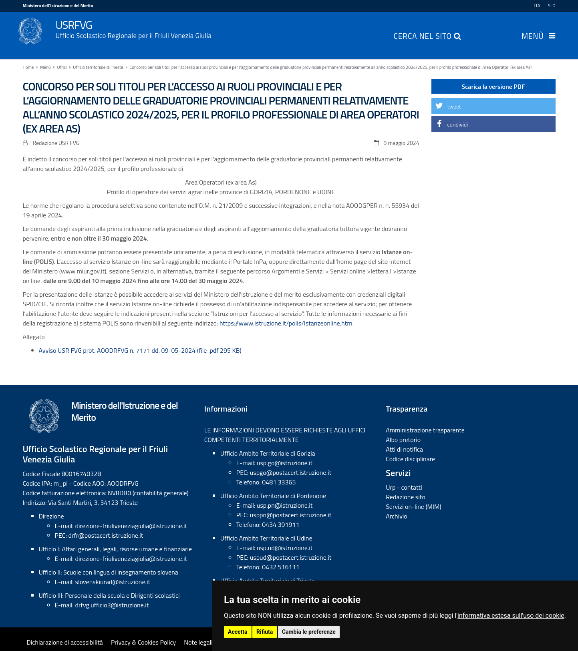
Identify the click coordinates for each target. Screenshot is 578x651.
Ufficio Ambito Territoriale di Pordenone (273, 495)
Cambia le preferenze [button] (309, 632)
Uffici (61, 67)
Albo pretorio (403, 439)
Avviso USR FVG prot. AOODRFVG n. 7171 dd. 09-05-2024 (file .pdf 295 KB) (140, 350)
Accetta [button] (238, 632)
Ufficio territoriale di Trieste (98, 67)
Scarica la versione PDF (493, 86)
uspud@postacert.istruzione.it (291, 557)
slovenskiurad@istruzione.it (113, 582)
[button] (493, 106)
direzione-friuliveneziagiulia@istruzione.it (131, 525)
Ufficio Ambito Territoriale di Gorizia (267, 453)
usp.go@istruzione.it (284, 463)
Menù (533, 37)
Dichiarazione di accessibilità (65, 642)
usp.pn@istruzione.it (285, 505)
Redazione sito (405, 497)
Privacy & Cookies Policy (143, 642)
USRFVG (306, 28)
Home (28, 67)
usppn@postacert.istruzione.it (291, 515)
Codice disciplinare (410, 459)
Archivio (396, 516)
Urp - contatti (404, 487)
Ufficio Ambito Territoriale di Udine (266, 538)
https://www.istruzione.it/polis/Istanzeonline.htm (286, 323)
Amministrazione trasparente (425, 430)
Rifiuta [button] (264, 632)
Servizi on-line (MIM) (413, 506)
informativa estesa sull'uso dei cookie (510, 615)
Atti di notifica (404, 449)
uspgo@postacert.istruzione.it (290, 472)
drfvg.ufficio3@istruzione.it (112, 605)
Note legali (198, 642)
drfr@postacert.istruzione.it (105, 535)
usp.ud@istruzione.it (285, 548)
